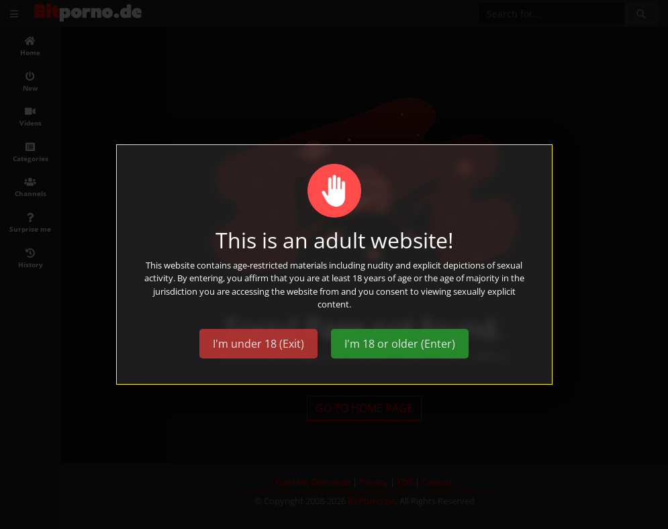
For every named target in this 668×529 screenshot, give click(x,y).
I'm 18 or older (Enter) (399, 343)
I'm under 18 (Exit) (258, 343)
